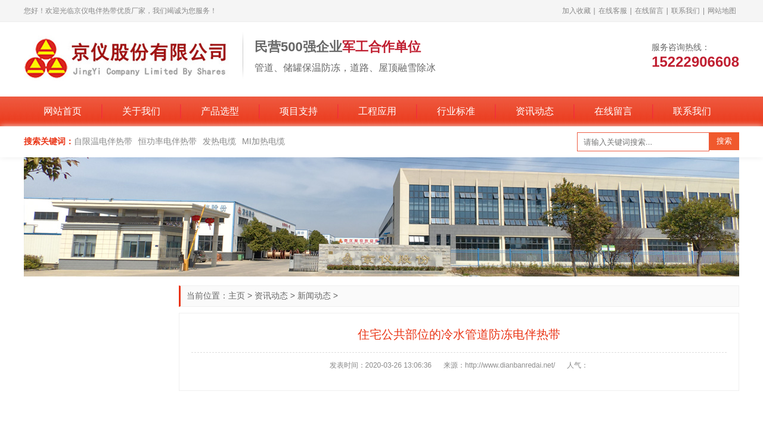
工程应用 (377, 111)
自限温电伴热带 (103, 141)
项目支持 (299, 111)
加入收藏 (576, 11)
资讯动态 (535, 111)
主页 (236, 295)
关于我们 (141, 111)
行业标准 (456, 111)
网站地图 (722, 11)
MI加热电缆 (263, 141)
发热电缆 (219, 141)
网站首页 (63, 111)
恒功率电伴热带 (167, 141)
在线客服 (612, 11)
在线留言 (649, 11)
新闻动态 (314, 295)
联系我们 (685, 11)
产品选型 (220, 111)
